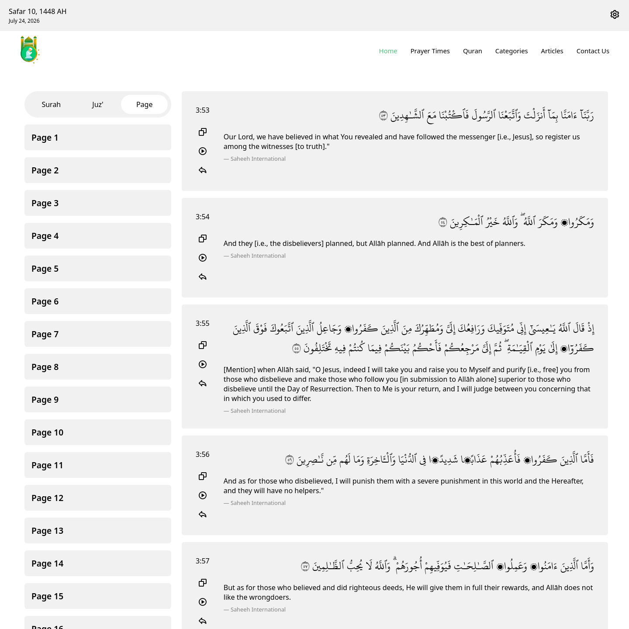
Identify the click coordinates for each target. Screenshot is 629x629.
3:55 (203, 323)
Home (388, 50)
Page (144, 104)
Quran (472, 50)
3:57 (203, 561)
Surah (51, 104)
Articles (552, 50)
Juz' (97, 104)
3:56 (203, 454)
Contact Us (593, 50)
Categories (511, 50)
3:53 (203, 110)
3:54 (203, 216)
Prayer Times (430, 50)
